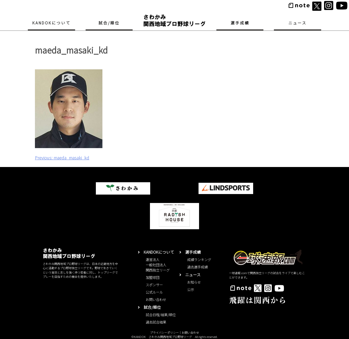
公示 (190, 289)
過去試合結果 (156, 322)
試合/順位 (109, 22)
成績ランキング (199, 259)
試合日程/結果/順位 (161, 314)
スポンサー (154, 284)
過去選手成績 (197, 266)
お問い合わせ (156, 299)
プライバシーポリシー (164, 332)
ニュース (297, 22)
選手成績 (240, 22)
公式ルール (154, 292)
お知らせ (194, 282)
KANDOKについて (51, 22)
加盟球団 (152, 277)
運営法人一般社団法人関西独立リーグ (158, 265)
